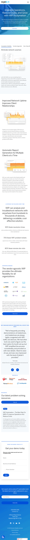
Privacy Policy (15, 532)
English (19, 539)
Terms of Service (15, 530)
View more (15, 314)
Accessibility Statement (15, 534)
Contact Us (15, 511)
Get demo (14, 28)
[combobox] (4, 471)
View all (15, 403)
